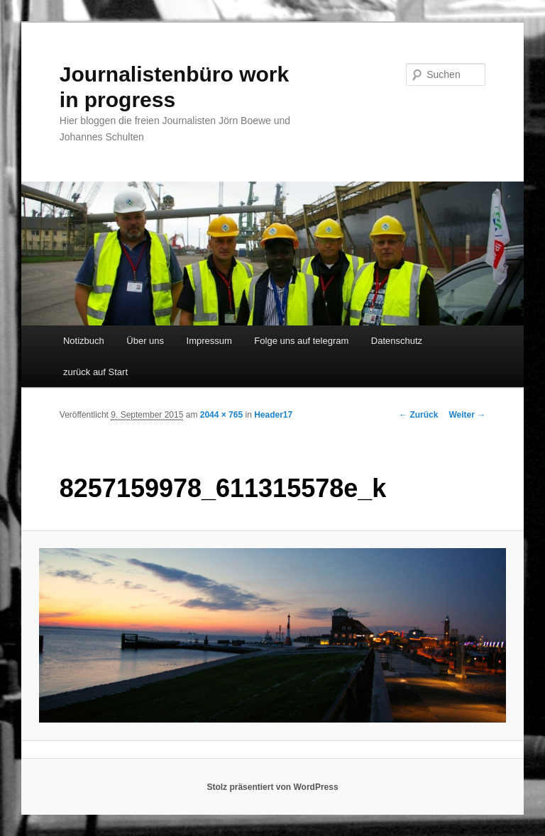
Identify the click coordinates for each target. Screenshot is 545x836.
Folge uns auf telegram (301, 340)
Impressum (209, 340)
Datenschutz (396, 340)
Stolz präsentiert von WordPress (272, 787)
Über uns (145, 340)
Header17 (273, 415)
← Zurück (418, 415)
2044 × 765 (221, 415)
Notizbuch (83, 340)
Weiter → (466, 415)
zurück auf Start (95, 372)
